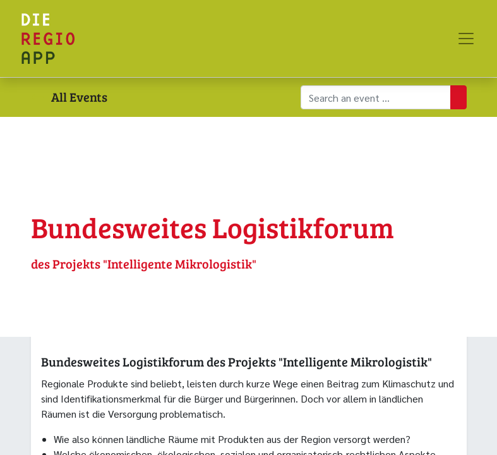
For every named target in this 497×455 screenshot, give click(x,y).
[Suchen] (458, 97)
